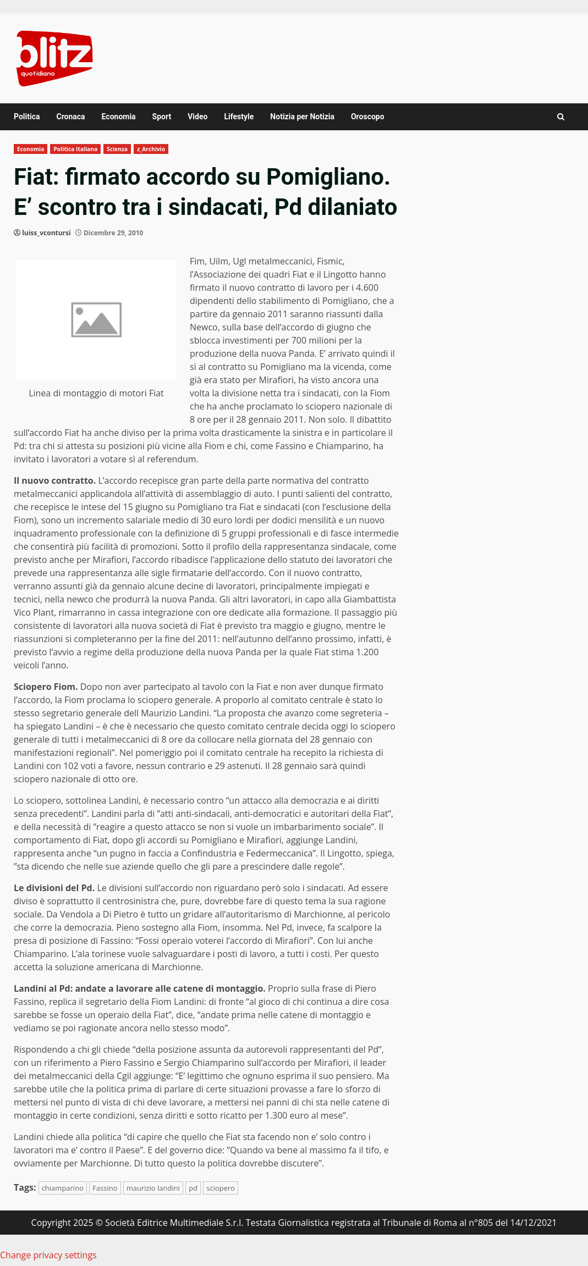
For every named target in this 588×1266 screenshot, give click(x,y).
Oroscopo (367, 116)
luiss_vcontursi (46, 232)
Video (197, 116)
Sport (162, 116)
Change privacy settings (48, 1255)
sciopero (220, 1188)
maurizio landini (153, 1188)
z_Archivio (151, 149)
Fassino (104, 1188)
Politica (27, 116)
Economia (119, 116)
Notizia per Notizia (302, 116)
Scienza (117, 149)
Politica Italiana (75, 149)
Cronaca (70, 116)
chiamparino (63, 1188)
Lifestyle (239, 116)
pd (193, 1188)
